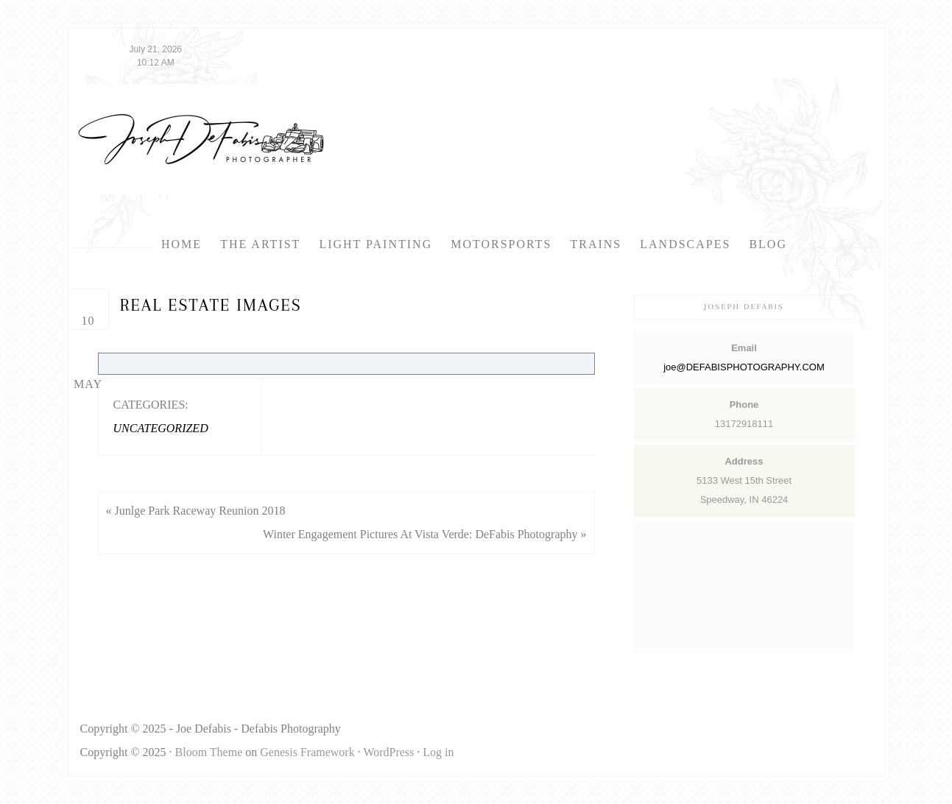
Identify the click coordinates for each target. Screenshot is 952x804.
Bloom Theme (209, 752)
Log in (438, 752)
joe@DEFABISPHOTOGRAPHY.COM (744, 367)
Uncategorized (160, 428)
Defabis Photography (201, 139)
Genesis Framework (307, 752)
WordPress (388, 752)
